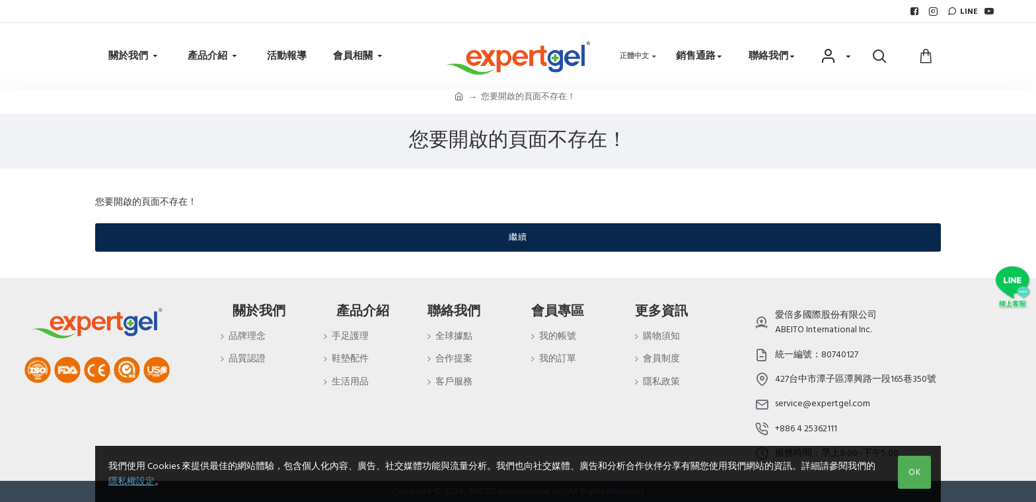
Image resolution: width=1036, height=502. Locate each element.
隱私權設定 (131, 481)
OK (914, 472)
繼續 (518, 237)
